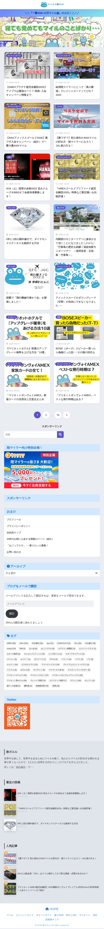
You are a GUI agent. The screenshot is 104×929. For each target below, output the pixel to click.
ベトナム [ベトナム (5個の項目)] (12, 671)
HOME (52, 910)
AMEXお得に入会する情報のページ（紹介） (32, 539)
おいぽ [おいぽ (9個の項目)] (33, 649)
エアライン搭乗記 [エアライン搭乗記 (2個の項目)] (66, 649)
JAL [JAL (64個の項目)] (77, 644)
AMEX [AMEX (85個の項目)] (11, 644)
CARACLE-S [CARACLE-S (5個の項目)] (63, 644)
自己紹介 (21, 768)
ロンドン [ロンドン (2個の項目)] (90, 681)
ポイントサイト (44, 916)
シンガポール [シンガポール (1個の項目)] (55, 655)
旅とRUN (60, 208)
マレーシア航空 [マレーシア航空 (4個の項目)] (38, 681)
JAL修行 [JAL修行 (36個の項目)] (90, 644)
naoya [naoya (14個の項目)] (11, 649)
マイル (59, 106)
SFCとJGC (11, 208)
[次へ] (66, 415)
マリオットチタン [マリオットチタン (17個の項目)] (39, 676)
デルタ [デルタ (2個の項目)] (54, 660)
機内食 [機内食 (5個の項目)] (28, 687)
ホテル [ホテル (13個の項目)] (25, 671)
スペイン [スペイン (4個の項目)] (12, 660)
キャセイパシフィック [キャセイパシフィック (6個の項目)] (34, 655)
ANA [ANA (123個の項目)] (23, 644)
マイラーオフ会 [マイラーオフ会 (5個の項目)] (56, 671)
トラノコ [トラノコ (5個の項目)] (66, 660)
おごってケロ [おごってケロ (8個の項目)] (47, 649)
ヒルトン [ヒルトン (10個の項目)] (12, 665)
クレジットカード (14, 56)
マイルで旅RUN (52, 4)
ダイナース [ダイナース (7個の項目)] (40, 660)
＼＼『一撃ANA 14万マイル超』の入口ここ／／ (52, 13)
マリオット (12, 317)
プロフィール (14, 519)
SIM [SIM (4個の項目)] (22, 649)
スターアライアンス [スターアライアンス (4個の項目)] (75, 655)
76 (58, 415)
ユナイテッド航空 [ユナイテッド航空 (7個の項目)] (57, 681)
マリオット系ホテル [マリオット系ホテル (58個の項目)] (17, 681)
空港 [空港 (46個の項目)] (56, 687)
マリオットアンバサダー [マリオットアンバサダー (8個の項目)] (79, 671)
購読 (11, 614)
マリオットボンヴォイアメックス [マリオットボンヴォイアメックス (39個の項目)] (67, 676)
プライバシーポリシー (19, 526)
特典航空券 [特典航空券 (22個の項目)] (42, 687)
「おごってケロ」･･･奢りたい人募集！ (29, 546)
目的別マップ (14, 533)
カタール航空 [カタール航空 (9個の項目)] (13, 655)
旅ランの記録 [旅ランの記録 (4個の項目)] (13, 687)
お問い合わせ (14, 552)
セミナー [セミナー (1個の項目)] (25, 660)
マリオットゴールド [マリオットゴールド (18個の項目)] (17, 676)
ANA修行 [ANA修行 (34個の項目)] (37, 644)
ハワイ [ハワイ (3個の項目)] (79, 660)
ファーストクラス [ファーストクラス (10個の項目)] (51, 665)
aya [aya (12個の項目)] (50, 644)
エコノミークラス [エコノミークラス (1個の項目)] (87, 649)
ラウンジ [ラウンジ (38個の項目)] (75, 681)
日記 (9, 157)
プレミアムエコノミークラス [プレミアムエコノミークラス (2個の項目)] (76, 665)
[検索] (60, 434)
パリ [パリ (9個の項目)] (90, 660)
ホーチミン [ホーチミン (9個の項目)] (39, 671)
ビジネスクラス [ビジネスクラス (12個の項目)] (29, 665)
